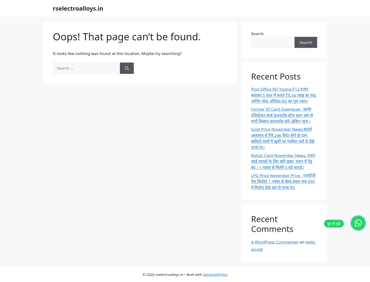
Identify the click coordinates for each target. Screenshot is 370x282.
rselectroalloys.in (78, 8)
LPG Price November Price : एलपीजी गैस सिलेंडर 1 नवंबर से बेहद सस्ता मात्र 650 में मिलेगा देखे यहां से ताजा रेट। (283, 181)
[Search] (127, 68)
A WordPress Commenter (275, 242)
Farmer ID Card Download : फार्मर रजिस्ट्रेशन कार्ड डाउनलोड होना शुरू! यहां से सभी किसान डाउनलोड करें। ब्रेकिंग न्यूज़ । (282, 115)
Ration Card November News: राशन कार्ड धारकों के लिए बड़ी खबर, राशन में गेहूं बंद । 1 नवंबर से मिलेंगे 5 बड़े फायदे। (283, 161)
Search (257, 33)
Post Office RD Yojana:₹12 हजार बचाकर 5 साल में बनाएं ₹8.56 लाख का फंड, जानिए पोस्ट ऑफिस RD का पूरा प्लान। (284, 95)
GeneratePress (215, 274)
